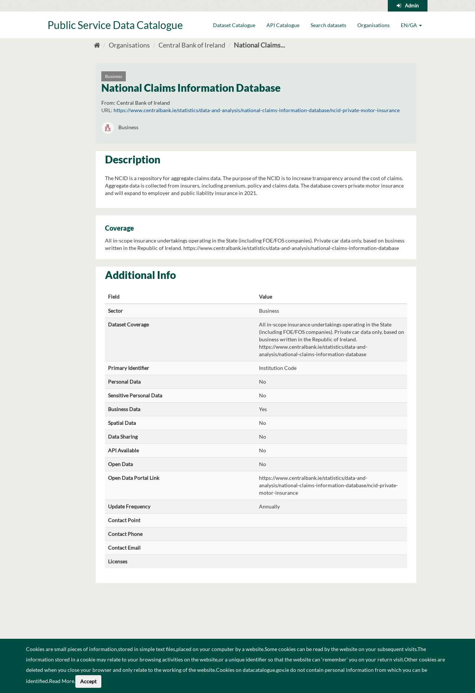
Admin (412, 6)
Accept (88, 681)
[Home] (97, 45)
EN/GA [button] (411, 25)
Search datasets (328, 25)
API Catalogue (282, 25)
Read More (61, 681)
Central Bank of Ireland (191, 45)
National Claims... (259, 45)
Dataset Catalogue (234, 25)
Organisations (373, 25)
